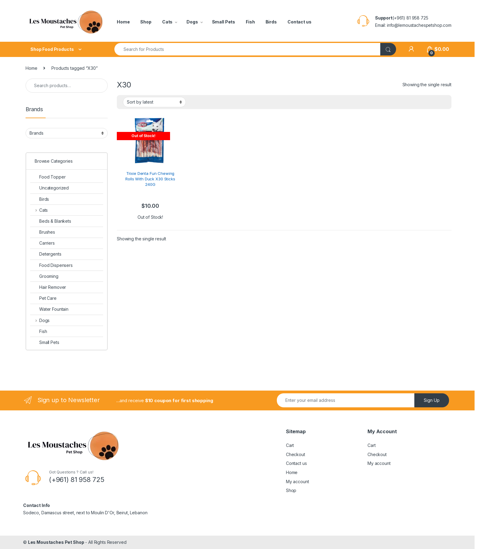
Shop (145, 21)
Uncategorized (49, 187)
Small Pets (223, 21)
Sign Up (432, 400)
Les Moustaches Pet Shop (56, 542)
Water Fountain (49, 309)
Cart (290, 445)
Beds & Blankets (50, 221)
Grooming (44, 276)
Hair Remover (48, 287)
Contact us (299, 21)
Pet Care (43, 298)
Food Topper (47, 176)
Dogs (192, 21)
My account (297, 481)
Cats (167, 21)
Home (123, 21)
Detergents (45, 254)
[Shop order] (154, 102)
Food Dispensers (51, 265)
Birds (271, 21)
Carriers (42, 243)
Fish (250, 21)
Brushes (42, 232)
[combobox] (247, 49)
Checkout (295, 454)
